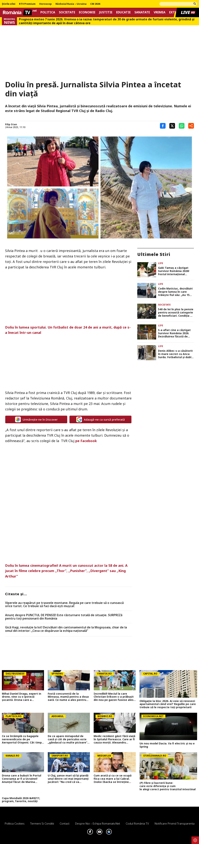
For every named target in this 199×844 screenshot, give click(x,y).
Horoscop (45, 3)
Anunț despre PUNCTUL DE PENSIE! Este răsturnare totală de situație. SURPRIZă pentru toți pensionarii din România (63, 617)
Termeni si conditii (42, 823)
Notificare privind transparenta (174, 823)
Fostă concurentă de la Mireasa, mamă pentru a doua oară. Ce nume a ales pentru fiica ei (68, 697)
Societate (67, 12)
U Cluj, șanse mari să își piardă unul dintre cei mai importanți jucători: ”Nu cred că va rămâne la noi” (68, 778)
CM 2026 (95, 3)
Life (160, 263)
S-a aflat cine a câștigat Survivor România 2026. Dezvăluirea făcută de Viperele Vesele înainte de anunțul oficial (176, 333)
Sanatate (142, 12)
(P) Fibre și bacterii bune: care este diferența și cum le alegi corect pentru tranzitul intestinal (168, 786)
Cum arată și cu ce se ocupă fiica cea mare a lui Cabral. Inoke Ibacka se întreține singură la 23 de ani (112, 778)
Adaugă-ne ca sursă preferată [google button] (100, 419)
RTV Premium (27, 3)
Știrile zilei (8, 3)
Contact (64, 823)
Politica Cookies (15, 823)
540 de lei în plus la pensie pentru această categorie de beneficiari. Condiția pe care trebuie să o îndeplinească (176, 312)
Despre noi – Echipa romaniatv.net (97, 823)
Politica (47, 12)
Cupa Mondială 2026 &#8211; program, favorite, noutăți (21, 800)
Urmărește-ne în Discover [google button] (36, 419)
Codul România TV (137, 823)
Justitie (105, 12)
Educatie (123, 12)
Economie (87, 12)
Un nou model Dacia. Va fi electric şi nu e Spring (167, 745)
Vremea (159, 12)
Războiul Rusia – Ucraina (71, 3)
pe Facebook (86, 441)
